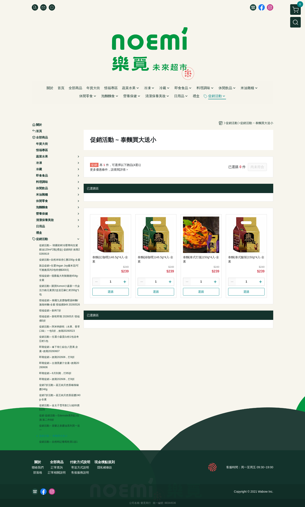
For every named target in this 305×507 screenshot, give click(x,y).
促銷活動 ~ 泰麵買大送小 (53, 435)
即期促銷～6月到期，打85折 (55, 373)
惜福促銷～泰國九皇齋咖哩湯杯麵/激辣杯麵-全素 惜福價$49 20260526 (59, 302)
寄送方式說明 (80, 467)
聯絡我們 (38, 467)
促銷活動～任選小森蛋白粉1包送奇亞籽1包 (59, 339)
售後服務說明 (80, 472)
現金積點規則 (104, 462)
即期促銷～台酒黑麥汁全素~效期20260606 (59, 365)
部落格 (37, 472)
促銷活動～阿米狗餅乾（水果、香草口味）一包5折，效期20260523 (59, 328)
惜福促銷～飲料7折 (50, 310)
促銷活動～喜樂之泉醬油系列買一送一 (59, 427)
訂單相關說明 (57, 472)
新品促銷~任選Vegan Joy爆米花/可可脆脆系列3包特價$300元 (59, 267)
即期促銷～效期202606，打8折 (57, 357)
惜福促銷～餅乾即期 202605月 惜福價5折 (59, 318)
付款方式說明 (80, 462)
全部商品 (57, 462)
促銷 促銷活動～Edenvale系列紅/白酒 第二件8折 (59, 417)
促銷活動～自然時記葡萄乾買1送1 (58, 441)
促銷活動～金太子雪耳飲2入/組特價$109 (59, 407)
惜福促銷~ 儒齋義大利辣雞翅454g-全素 (58, 278)
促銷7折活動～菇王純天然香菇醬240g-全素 (59, 397)
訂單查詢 (57, 467)
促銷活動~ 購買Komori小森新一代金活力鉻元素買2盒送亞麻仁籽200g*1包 (59, 290)
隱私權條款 (104, 467)
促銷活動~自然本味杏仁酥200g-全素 (59, 259)
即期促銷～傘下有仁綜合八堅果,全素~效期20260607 (58, 349)
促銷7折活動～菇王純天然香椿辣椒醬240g (59, 387)
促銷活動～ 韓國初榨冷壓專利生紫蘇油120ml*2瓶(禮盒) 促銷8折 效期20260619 (59, 249)
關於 (37, 462)
